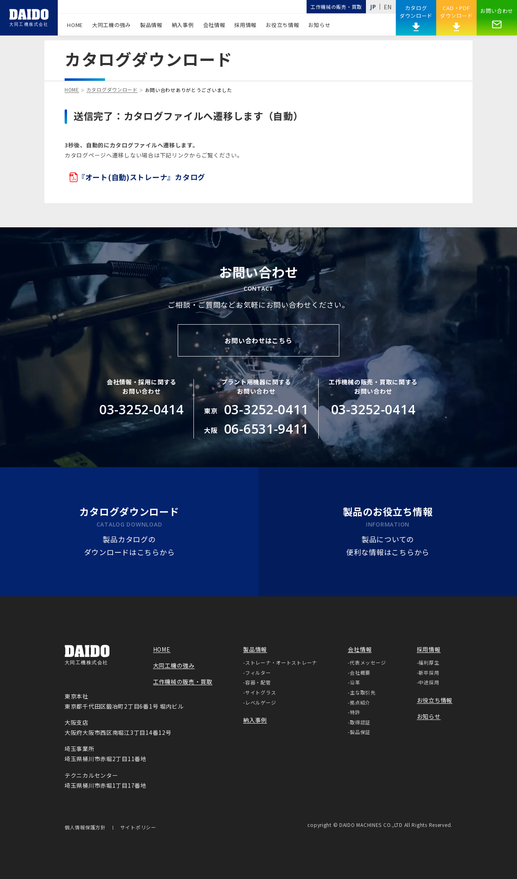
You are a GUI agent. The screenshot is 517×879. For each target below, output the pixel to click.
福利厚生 (428, 662)
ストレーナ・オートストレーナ (281, 662)
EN (388, 7)
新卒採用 (428, 672)
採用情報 (245, 25)
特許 (355, 712)
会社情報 (214, 25)
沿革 (355, 682)
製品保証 (360, 731)
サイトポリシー (138, 828)
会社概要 (360, 672)
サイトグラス (260, 692)
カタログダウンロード (112, 90)
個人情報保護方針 (85, 828)
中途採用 (428, 682)
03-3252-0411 (266, 409)
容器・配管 (258, 682)
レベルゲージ (260, 702)
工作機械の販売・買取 (336, 6)
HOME (75, 25)
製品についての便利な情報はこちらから (387, 546)
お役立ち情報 (282, 25)
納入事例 (183, 25)
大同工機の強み (111, 25)
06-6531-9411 (266, 428)
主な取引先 (363, 692)
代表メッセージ (368, 662)
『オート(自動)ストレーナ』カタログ (137, 177)
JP (373, 6)
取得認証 (360, 722)
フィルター (258, 672)
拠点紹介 (360, 702)
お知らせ (319, 25)
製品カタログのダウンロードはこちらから (129, 546)
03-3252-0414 (141, 409)
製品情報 (151, 25)
